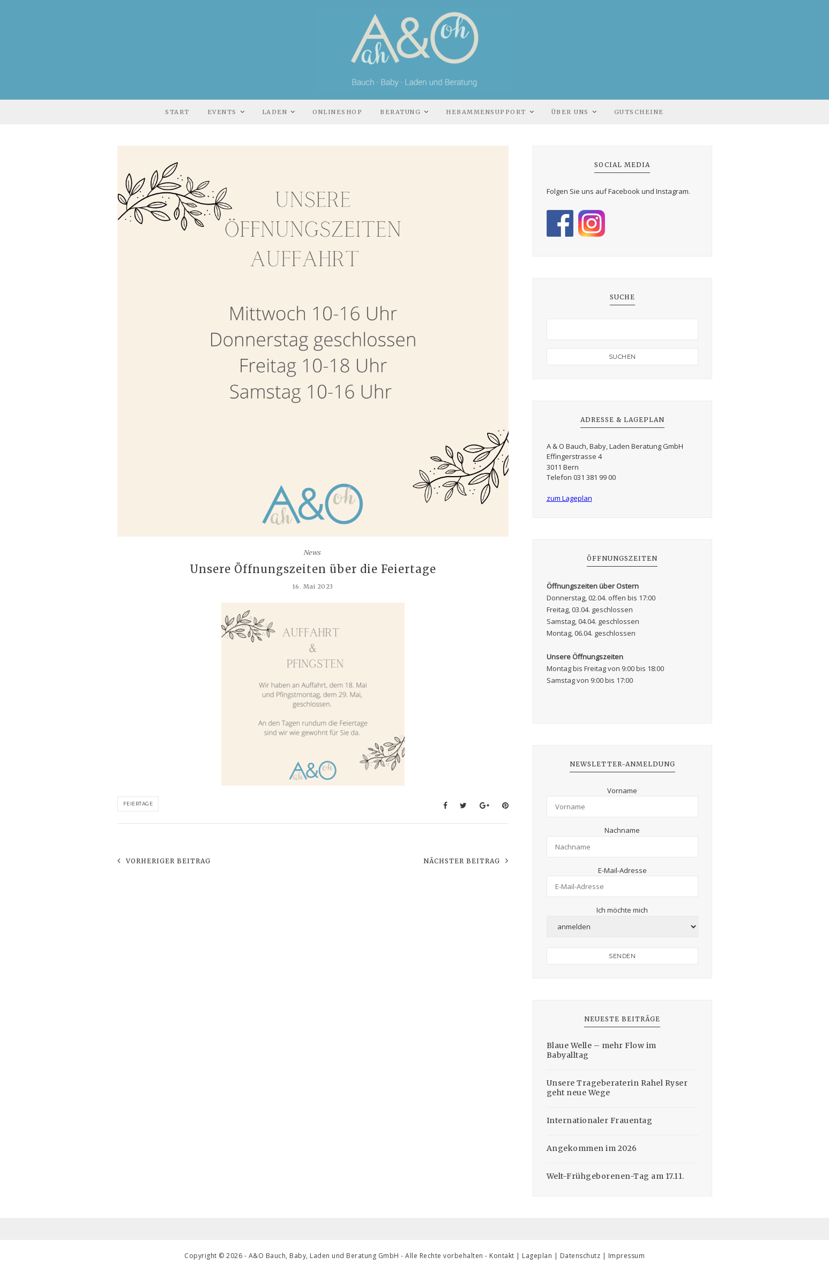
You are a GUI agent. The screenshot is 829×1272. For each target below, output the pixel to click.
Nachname (622, 830)
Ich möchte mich (622, 910)
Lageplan (537, 1255)
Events (222, 112)
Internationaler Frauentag (600, 1120)
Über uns (570, 112)
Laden (275, 112)
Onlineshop (337, 112)
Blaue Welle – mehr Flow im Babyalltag (601, 1050)
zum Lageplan (569, 498)
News (312, 552)
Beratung (400, 112)
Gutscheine (639, 112)
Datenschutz (580, 1255)
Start (177, 112)
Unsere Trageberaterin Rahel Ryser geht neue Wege (617, 1087)
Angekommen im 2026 (592, 1148)
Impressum (626, 1255)
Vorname (622, 790)
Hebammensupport (486, 112)
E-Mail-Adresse (622, 870)
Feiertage (138, 804)
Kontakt (501, 1255)
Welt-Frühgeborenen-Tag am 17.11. (615, 1176)
